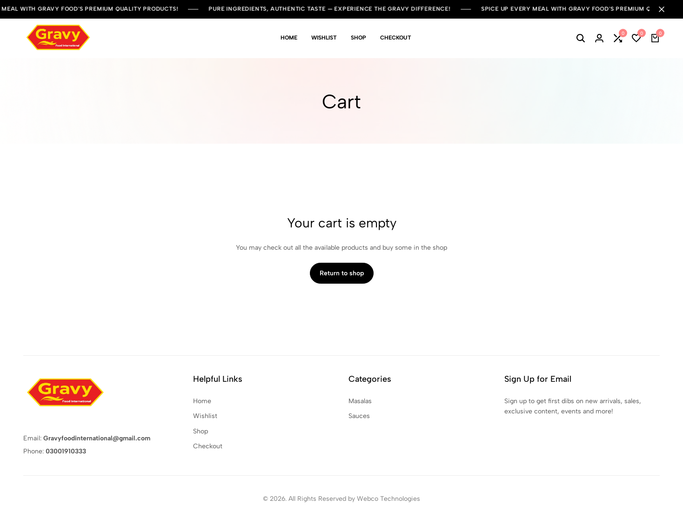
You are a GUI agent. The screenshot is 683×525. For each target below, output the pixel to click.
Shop (358, 37)
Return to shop (342, 273)
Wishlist (324, 37)
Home (289, 37)
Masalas (360, 401)
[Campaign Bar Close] (666, 9)
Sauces (359, 416)
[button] (618, 38)
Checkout (395, 37)
